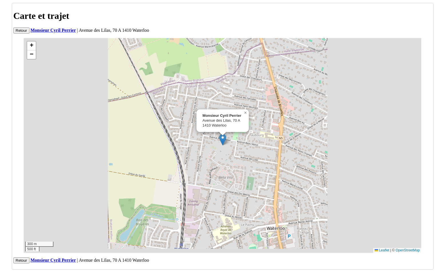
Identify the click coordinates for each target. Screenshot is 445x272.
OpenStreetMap (408, 250)
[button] (222, 139)
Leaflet (382, 250)
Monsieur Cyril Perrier (53, 30)
